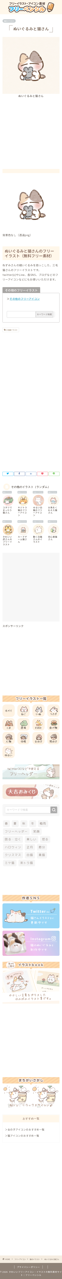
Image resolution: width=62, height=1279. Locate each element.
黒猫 (42, 855)
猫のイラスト (9, 21)
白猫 (30, 855)
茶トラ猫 (26, 863)
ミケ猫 (10, 863)
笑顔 (36, 831)
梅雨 (43, 823)
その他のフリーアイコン (25, 299)
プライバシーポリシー (28, 1267)
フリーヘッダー (16, 831)
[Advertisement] (31, 130)
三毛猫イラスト (12, 330)
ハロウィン (13, 847)
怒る (45, 839)
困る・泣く (13, 839)
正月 (30, 847)
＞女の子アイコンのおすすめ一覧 (24, 1129)
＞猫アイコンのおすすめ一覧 (22, 1135)
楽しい (31, 839)
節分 (42, 847)
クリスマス (13, 855)
